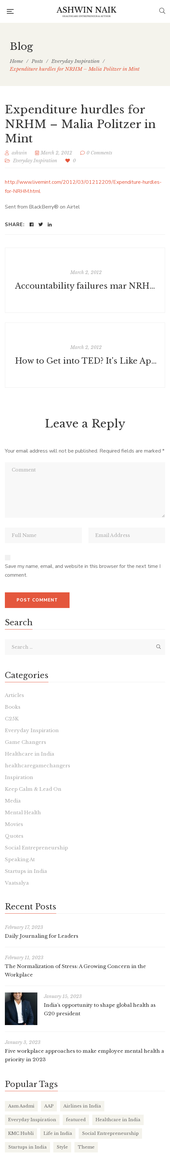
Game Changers (25, 742)
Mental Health (23, 812)
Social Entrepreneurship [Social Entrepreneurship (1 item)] (110, 1133)
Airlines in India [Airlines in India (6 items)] (82, 1106)
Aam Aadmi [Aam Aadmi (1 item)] (21, 1106)
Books (12, 707)
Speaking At (20, 859)
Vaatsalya (17, 883)
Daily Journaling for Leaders (41, 936)
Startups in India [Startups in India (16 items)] (27, 1147)
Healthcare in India (29, 754)
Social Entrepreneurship (36, 848)
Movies (14, 824)
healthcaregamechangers (37, 765)
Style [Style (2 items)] (62, 1147)
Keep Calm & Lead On (33, 789)
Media (13, 801)
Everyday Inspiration (35, 161)
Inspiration (19, 777)
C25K (12, 719)
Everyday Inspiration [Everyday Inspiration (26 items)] (32, 1119)
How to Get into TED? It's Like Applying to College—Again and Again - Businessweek (86, 361)
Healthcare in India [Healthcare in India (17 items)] (118, 1119)
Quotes (14, 836)
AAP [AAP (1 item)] (49, 1106)
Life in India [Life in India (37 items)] (58, 1133)
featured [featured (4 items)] (76, 1119)
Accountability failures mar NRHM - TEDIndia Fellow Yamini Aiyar (86, 286)
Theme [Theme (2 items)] (86, 1147)
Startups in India (26, 871)
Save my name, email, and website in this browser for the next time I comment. (83, 571)
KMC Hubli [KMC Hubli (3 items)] (21, 1133)
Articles (14, 695)
